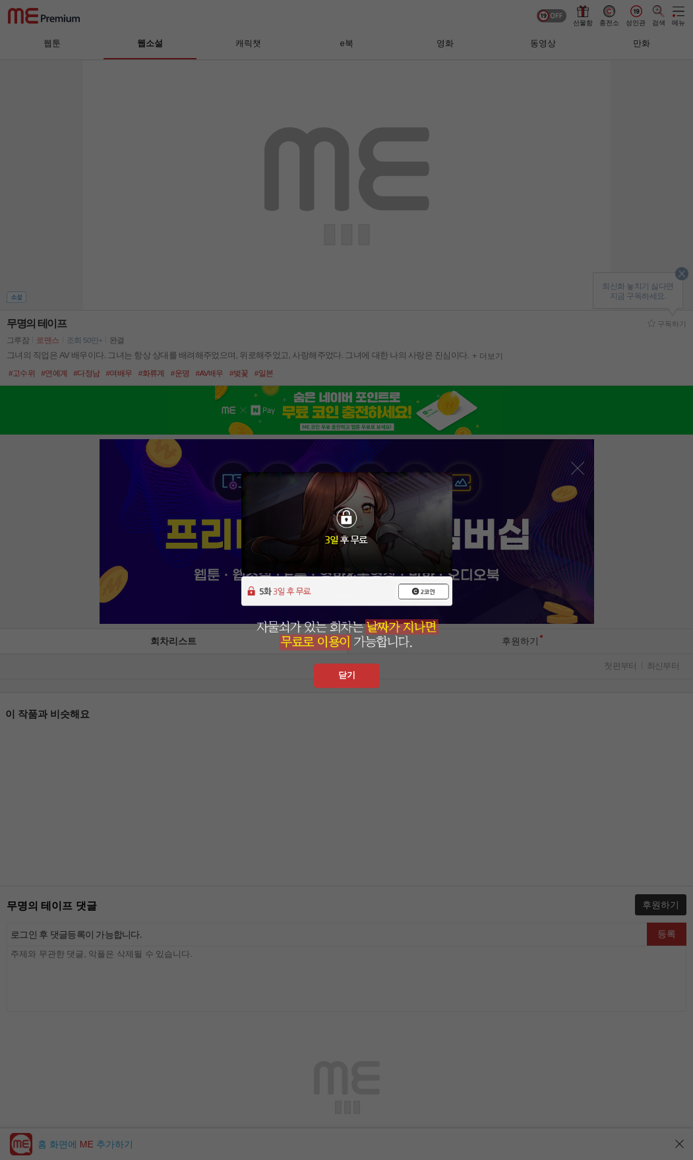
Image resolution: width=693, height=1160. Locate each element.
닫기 (346, 675)
